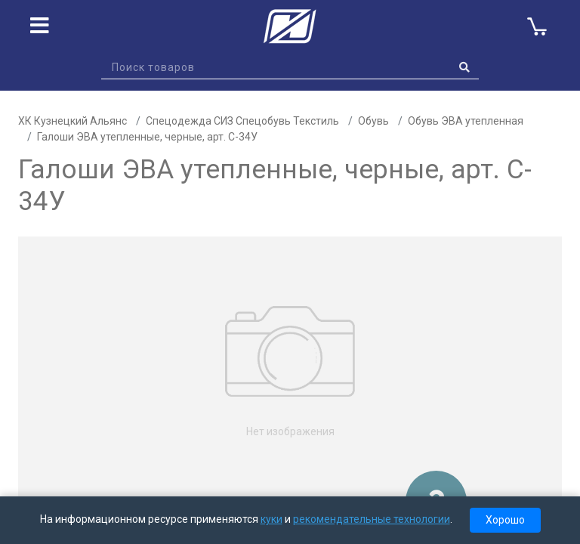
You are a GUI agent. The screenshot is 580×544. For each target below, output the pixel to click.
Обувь (373, 121)
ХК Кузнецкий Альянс (72, 121)
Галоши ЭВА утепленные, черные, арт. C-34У (147, 137)
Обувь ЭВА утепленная (465, 121)
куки (271, 519)
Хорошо (505, 520)
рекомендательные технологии (371, 519)
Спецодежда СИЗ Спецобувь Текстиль (242, 121)
